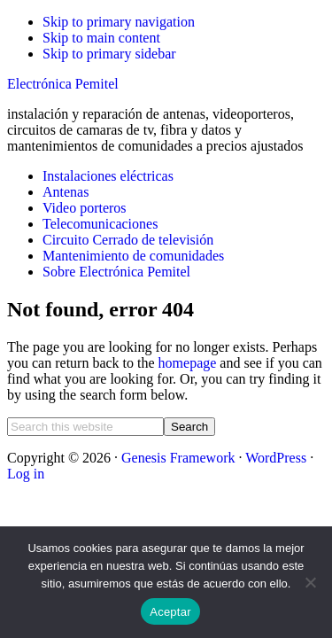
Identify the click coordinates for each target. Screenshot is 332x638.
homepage (187, 362)
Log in (25, 473)
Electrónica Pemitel (63, 83)
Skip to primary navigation (118, 21)
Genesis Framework (178, 457)
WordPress (275, 457)
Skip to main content (101, 37)
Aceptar (170, 612)
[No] (310, 582)
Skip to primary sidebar (109, 53)
